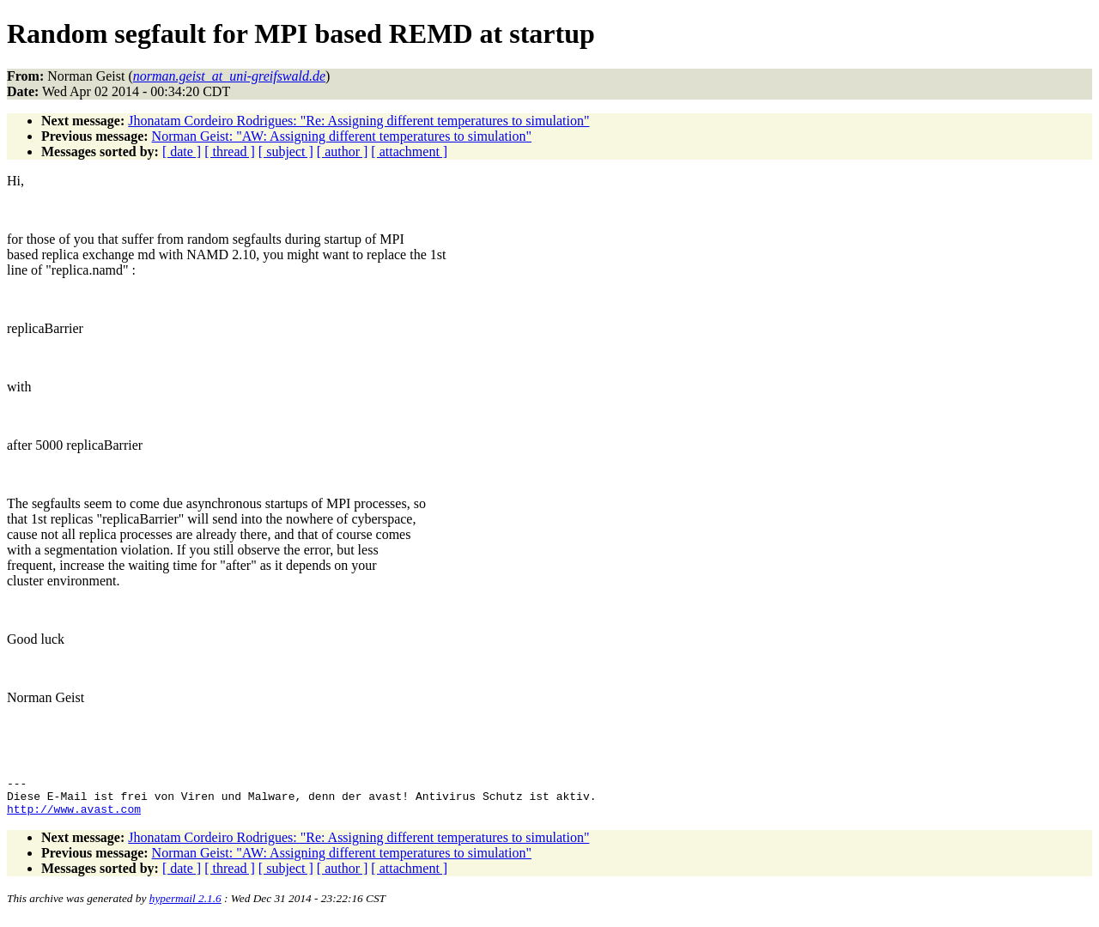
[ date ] (181, 151)
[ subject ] (285, 151)
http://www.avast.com (74, 816)
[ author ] (342, 151)
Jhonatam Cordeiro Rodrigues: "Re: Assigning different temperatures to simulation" (358, 120)
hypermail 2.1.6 (185, 906)
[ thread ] (229, 151)
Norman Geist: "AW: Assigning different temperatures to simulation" (341, 136)
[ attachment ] (409, 151)
